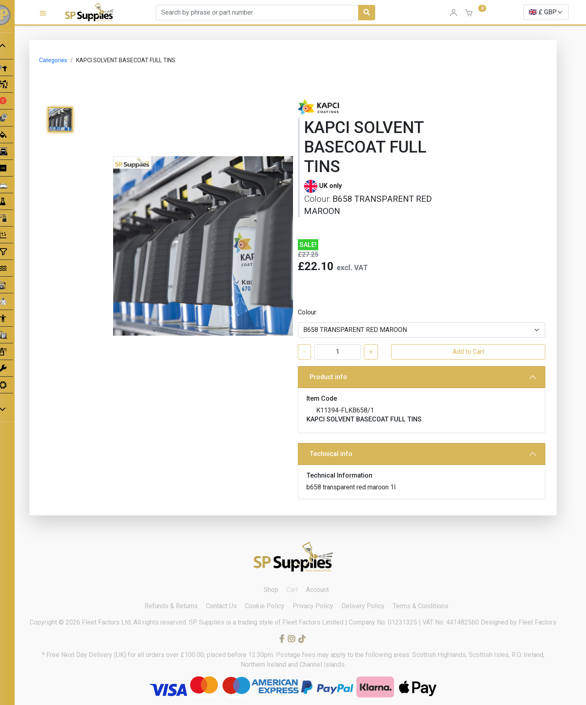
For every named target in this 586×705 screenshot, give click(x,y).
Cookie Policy (264, 606)
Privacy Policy (313, 606)
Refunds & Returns (171, 606)
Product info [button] (328, 377)
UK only (330, 186)
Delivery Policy (363, 606)
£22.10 (316, 266)
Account (317, 590)
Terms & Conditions (420, 606)
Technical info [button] (331, 454)
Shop (271, 590)
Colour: (307, 312)
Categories (53, 60)
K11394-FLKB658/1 (345, 410)
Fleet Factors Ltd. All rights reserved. (135, 622)
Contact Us (221, 606)
